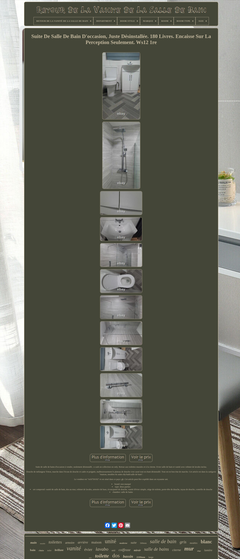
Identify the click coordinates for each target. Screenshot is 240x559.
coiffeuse (124, 550)
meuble (42, 543)
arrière (83, 542)
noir (90, 558)
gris (183, 541)
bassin (128, 556)
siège (199, 551)
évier (88, 549)
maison (96, 542)
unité (110, 541)
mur (189, 549)
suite (134, 542)
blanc (206, 541)
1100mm (140, 557)
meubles (193, 543)
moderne (123, 543)
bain (32, 550)
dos (116, 555)
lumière (208, 550)
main (33, 542)
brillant (59, 550)
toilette (102, 555)
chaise (41, 550)
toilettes (55, 542)
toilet (49, 550)
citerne (176, 550)
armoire (69, 542)
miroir (137, 550)
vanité (74, 548)
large (151, 557)
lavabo (102, 549)
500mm (143, 543)
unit (113, 550)
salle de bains (156, 549)
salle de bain (163, 541)
